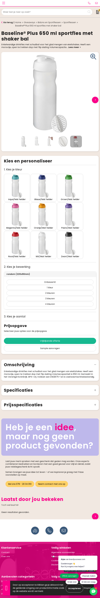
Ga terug (8, 22)
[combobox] (44, 12)
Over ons (5, 545)
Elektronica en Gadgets (12, 578)
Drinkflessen (7, 570)
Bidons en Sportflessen (49, 22)
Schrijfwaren (7, 574)
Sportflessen (69, 22)
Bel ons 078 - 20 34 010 (20, 473)
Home (18, 22)
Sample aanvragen (50, 337)
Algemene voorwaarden (63, 541)
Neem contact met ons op (52, 473)
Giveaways (29, 22)
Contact (5, 541)
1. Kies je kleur (13, 169)
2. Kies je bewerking (17, 256)
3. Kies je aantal (15, 305)
